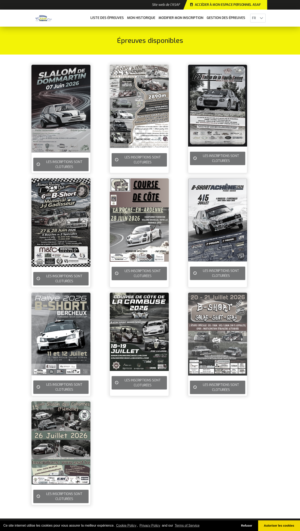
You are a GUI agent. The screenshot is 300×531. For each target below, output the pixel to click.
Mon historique (141, 18)
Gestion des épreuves (226, 18)
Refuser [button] (246, 525)
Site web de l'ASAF (166, 4)
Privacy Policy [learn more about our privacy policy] (149, 525)
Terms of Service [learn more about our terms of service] (187, 525)
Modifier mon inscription (181, 18)
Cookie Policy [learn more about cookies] (126, 525)
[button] (261, 18)
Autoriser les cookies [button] (279, 525)
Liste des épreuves (107, 18)
